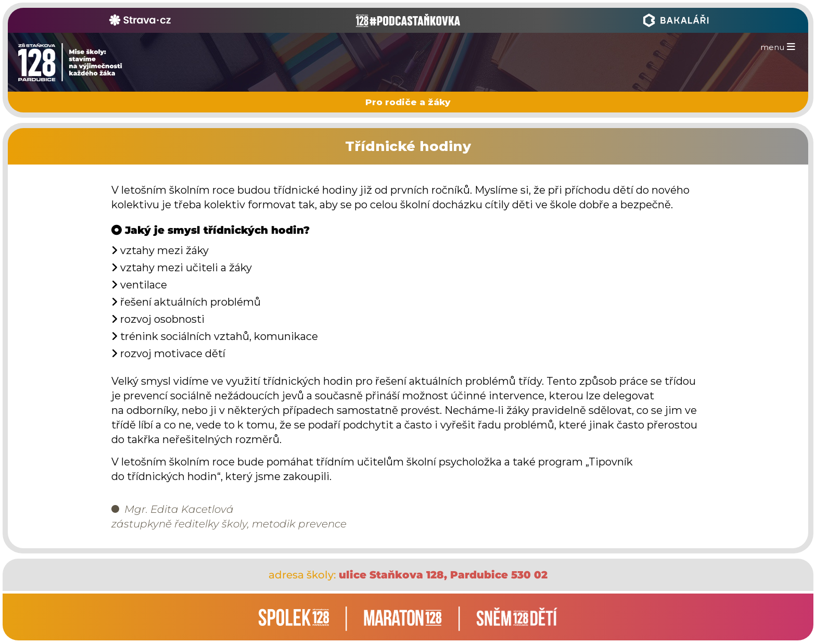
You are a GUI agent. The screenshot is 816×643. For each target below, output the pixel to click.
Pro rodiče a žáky (408, 102)
